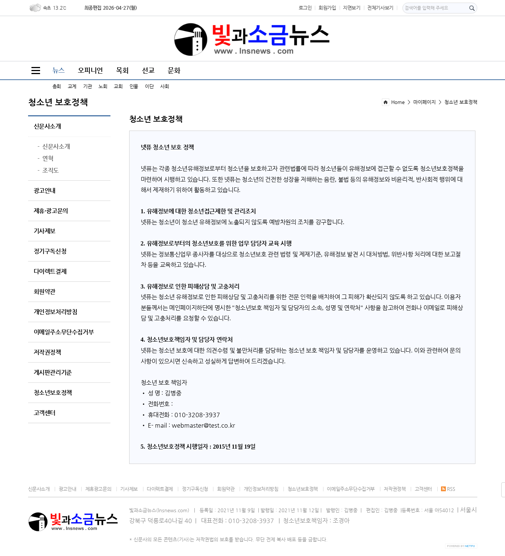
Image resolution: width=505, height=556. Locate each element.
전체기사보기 (380, 7)
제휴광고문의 (98, 488)
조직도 (48, 170)
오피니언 (90, 70)
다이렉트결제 (50, 271)
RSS (448, 488)
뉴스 (58, 70)
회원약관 (44, 291)
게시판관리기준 (53, 372)
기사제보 (44, 231)
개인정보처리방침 (55, 312)
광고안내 (44, 190)
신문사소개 (47, 126)
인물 (134, 86)
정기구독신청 (50, 251)
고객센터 (44, 413)
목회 (122, 70)
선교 (148, 70)
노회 (102, 86)
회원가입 (327, 7)
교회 (118, 86)
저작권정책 (47, 352)
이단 (149, 86)
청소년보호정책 (53, 392)
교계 (72, 86)
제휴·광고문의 (51, 211)
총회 (56, 86)
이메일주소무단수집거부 (64, 332)
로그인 (305, 7)
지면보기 (351, 7)
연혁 (45, 158)
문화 (174, 70)
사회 (164, 86)
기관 (87, 86)
